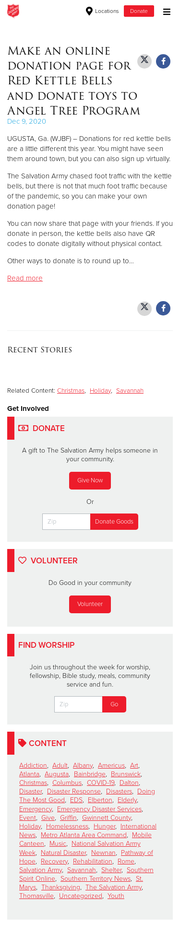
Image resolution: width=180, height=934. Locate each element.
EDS (76, 800)
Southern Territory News (95, 879)
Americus (111, 765)
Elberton (100, 800)
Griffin (68, 818)
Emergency (35, 809)
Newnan (103, 853)
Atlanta (29, 774)
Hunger (104, 826)
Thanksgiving (60, 887)
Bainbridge (90, 774)
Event (27, 818)
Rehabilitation (92, 861)
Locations (102, 11)
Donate (139, 11)
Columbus (67, 783)
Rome (126, 861)
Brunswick (126, 774)
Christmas (70, 391)
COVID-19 (100, 783)
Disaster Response (74, 791)
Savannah (130, 391)
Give (48, 818)
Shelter (111, 870)
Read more (25, 278)
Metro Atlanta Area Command (84, 835)
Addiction (33, 765)
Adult (60, 765)
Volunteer (90, 604)
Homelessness (67, 826)
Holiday (100, 391)
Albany (83, 765)
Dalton (129, 783)
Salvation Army (40, 870)
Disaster (30, 791)
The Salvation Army (113, 887)
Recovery (54, 861)
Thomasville (36, 896)
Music (57, 844)
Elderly (127, 800)
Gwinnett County (106, 818)
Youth (116, 896)
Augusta (57, 774)
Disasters (119, 791)
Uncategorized (80, 896)
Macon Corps (52, 11)
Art (134, 765)
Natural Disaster (63, 853)
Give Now (90, 480)
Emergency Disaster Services (99, 809)
